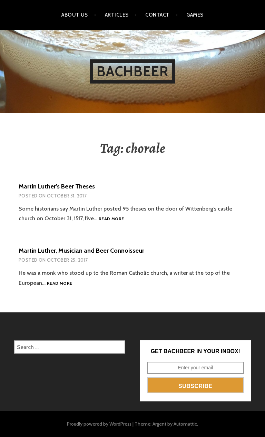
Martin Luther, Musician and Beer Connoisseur (81, 250)
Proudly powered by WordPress (99, 424)
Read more (111, 219)
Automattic (185, 424)
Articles (117, 15)
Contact (157, 15)
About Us (74, 15)
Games (194, 15)
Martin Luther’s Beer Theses (57, 186)
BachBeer (133, 71)
